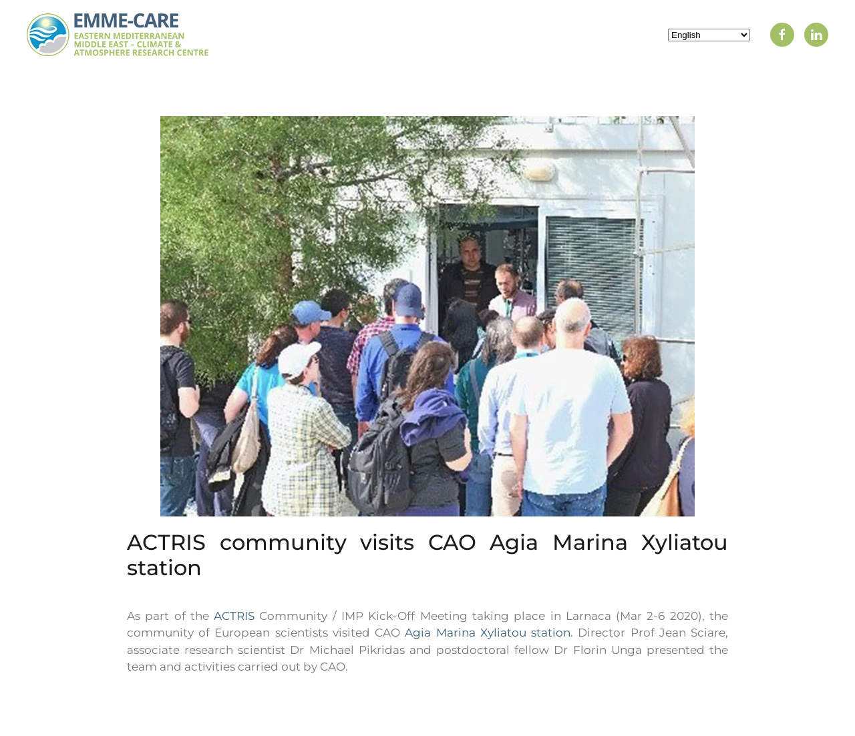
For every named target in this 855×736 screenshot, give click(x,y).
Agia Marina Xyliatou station (487, 632)
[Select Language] (709, 35)
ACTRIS (234, 616)
